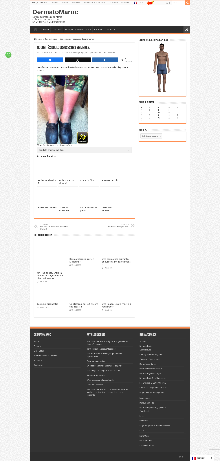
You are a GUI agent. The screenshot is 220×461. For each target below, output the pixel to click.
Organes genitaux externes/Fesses (154, 411)
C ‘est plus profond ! (95, 371)
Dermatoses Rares (147, 350)
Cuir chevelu (144, 397)
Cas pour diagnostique (149, 345)
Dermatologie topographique (81, 53)
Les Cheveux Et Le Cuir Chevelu (152, 369)
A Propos (114, 3)
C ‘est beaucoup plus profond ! (100, 366)
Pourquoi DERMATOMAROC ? (95, 3)
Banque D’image (146, 389)
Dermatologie (145, 332)
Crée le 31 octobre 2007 (44, 19)
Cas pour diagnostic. (47, 290)
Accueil (55, 3)
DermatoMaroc (55, 12)
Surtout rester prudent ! (97, 361)
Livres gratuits (145, 427)
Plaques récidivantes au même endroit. (55, 226)
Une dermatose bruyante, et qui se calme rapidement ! (116, 262)
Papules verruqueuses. (113, 225)
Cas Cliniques (51, 39)
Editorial (64, 3)
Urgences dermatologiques (151, 378)
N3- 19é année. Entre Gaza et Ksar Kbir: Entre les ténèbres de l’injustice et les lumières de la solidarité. (107, 378)
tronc (141, 416)
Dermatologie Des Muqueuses (152, 364)
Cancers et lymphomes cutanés (153, 374)
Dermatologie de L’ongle (150, 359)
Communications (146, 431)
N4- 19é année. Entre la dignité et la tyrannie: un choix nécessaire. (50, 262)
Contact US (126, 3)
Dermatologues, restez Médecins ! (101, 335)
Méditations (144, 384)
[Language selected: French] (202, 458)
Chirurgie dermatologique (150, 340)
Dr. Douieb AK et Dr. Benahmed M (49, 22)
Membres (97, 53)
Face (141, 402)
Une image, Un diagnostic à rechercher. (104, 357)
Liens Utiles (75, 3)
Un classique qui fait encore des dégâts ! (104, 352)
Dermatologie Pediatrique (150, 355)
